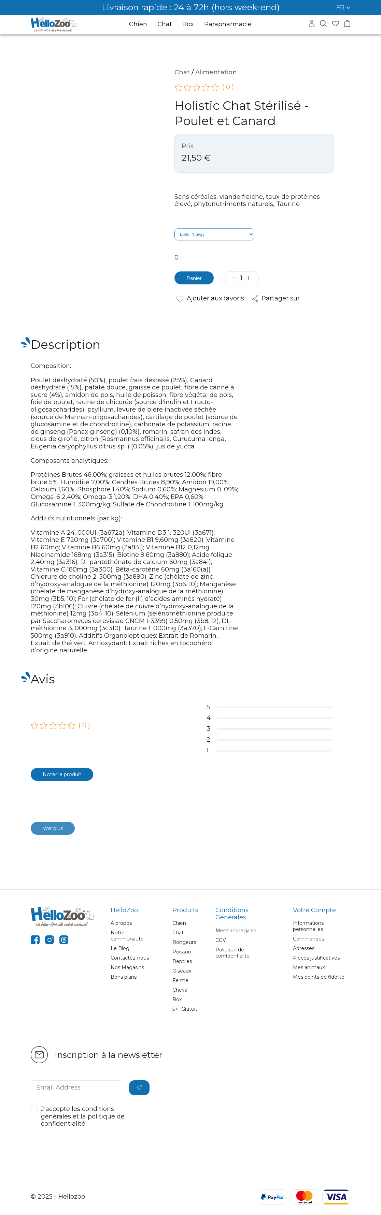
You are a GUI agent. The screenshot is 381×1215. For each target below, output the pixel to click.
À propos (121, 923)
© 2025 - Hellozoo (58, 1196)
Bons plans (124, 977)
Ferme (180, 980)
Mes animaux (309, 967)
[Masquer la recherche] (323, 24)
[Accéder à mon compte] (311, 25)
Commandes (308, 939)
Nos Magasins (127, 967)
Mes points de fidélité (318, 977)
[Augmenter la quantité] (253, 278)
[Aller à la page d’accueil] (54, 24)
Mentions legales (235, 931)
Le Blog (120, 948)
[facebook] (35, 940)
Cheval (180, 990)
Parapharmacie (228, 24)
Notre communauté (127, 936)
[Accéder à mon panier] (347, 24)
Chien (138, 24)
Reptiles (182, 961)
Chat (164, 24)
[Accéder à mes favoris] (335, 24)
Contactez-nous (130, 958)
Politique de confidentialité (232, 953)
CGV (220, 940)
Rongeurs (184, 942)
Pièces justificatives (316, 958)
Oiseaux (181, 971)
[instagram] (49, 940)
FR (343, 7)
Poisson (181, 952)
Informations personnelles (308, 926)
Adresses (303, 948)
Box (188, 24)
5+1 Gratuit (184, 1009)
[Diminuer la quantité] (238, 278)
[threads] (63, 940)
